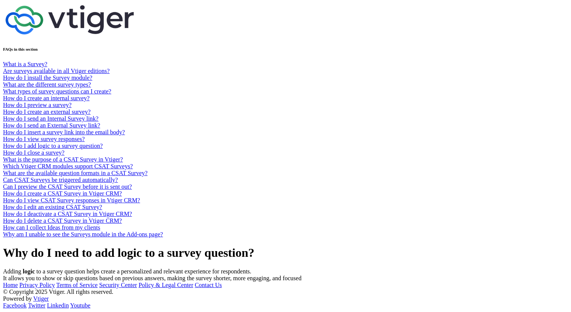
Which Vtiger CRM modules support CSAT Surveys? (68, 166)
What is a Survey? (25, 64)
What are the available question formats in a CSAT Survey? (75, 173)
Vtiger (41, 298)
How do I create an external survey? (47, 112)
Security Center (118, 285)
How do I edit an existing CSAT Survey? (52, 207)
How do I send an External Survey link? (51, 125)
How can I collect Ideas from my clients (51, 227)
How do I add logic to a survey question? (53, 146)
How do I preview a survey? (37, 105)
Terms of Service (77, 285)
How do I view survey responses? (44, 139)
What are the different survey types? (47, 84)
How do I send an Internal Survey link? (51, 118)
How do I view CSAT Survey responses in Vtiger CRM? (71, 200)
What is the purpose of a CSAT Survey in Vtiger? (63, 159)
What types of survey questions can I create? (57, 91)
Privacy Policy (37, 285)
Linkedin (58, 305)
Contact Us (208, 285)
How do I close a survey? (33, 152)
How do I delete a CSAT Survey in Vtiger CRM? (62, 220)
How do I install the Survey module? (47, 78)
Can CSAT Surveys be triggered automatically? (60, 180)
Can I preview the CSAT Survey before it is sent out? (67, 186)
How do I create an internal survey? (46, 98)
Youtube (80, 305)
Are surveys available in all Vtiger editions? (56, 71)
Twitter (36, 305)
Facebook (15, 305)
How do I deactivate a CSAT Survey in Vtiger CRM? (67, 214)
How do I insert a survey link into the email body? (64, 132)
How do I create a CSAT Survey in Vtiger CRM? (62, 193)
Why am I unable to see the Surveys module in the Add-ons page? (83, 234)
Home (10, 285)
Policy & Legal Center (166, 285)
